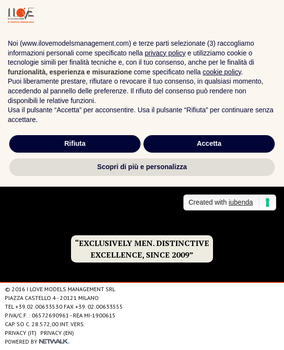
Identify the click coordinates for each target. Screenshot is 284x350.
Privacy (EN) (57, 332)
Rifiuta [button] (75, 143)
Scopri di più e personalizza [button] (142, 167)
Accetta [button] (209, 143)
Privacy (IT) (20, 332)
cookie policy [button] (222, 72)
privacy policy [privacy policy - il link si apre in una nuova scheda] (165, 53)
